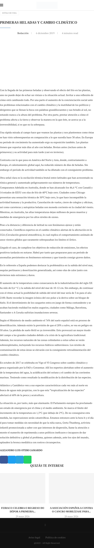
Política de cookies (55, 537)
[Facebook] (45, 525)
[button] (4, 460)
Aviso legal (34, 537)
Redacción (23, 33)
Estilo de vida (9, 13)
